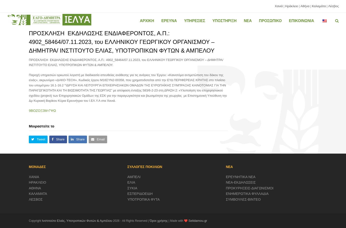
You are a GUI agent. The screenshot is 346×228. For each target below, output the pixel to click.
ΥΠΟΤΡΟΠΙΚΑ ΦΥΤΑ (143, 199)
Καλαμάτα (319, 6)
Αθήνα (304, 6)
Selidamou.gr (197, 220)
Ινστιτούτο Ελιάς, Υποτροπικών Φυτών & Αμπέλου (77, 220)
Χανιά (279, 6)
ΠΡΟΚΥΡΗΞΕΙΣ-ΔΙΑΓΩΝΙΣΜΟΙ (249, 188)
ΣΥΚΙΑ (132, 188)
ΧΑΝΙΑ (34, 177)
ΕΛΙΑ (131, 182)
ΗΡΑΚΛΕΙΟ (37, 182)
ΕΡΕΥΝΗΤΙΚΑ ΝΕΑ (240, 177)
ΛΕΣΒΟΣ (36, 199)
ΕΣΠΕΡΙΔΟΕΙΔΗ (140, 194)
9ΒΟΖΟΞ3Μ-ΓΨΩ (42, 111)
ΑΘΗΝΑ (35, 188)
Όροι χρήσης (159, 220)
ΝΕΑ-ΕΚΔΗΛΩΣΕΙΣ (241, 182)
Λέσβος (333, 6)
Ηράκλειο (291, 6)
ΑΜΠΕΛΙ (134, 177)
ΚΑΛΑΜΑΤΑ (38, 194)
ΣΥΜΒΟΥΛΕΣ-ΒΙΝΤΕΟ (243, 199)
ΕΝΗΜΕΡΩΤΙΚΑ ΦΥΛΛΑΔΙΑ (247, 194)
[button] (38, 139)
